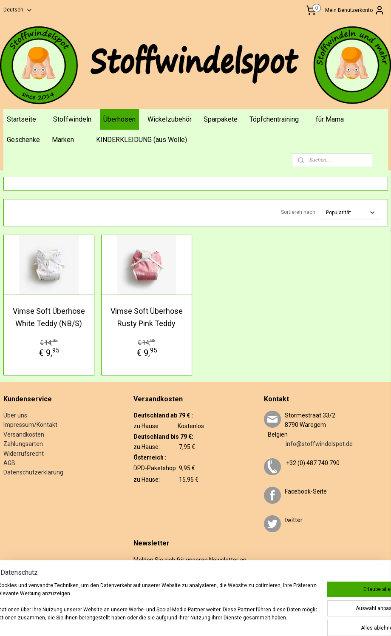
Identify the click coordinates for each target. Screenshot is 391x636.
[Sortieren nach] (350, 212)
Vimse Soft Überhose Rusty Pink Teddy (146, 317)
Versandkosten (23, 434)
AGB (9, 463)
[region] (139, 606)
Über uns (15, 415)
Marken (63, 140)
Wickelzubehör (169, 119)
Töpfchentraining (274, 119)
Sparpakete (221, 119)
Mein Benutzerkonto (355, 10)
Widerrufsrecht (23, 453)
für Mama (330, 119)
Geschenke (23, 140)
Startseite (21, 119)
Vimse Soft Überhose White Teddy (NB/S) (49, 317)
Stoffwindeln (72, 119)
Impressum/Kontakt (30, 424)
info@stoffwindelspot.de (308, 443)
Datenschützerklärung (33, 472)
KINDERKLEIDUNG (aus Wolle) (141, 140)
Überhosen (119, 119)
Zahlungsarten (23, 443)
